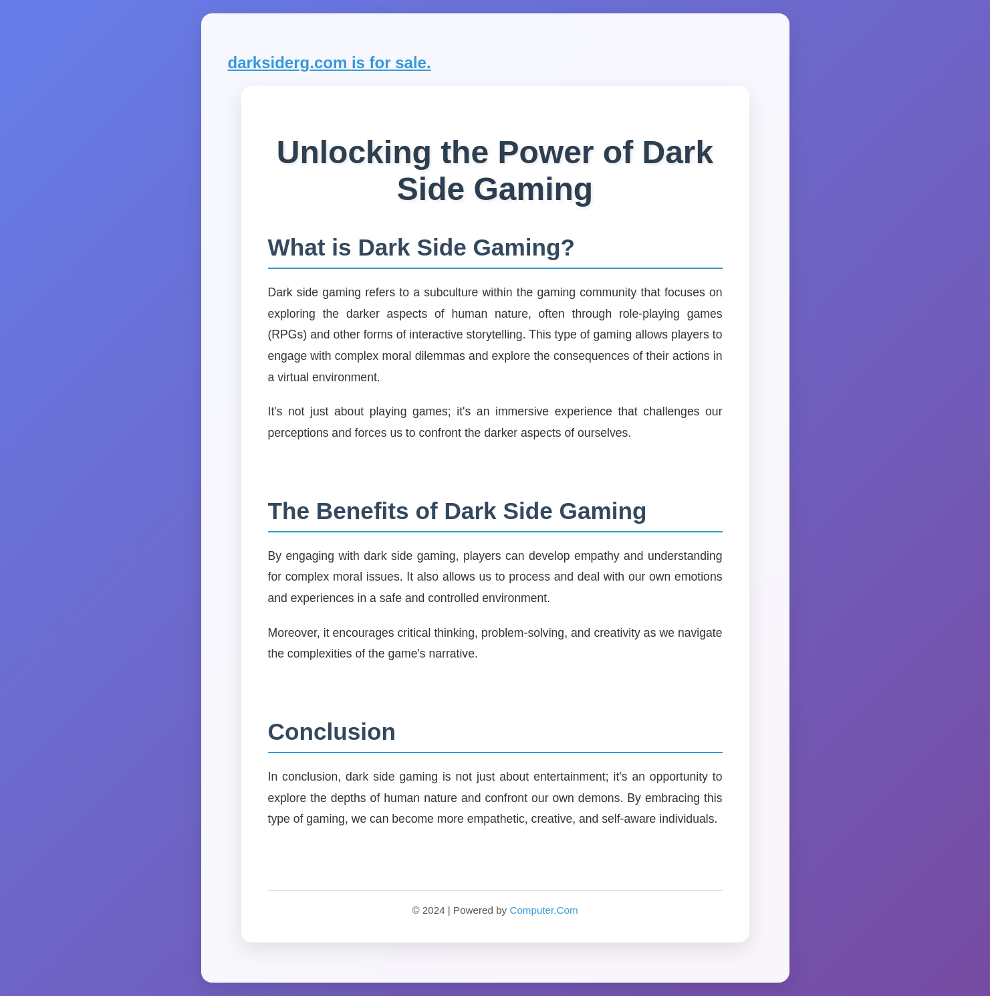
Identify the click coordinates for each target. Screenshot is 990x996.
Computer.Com (543, 910)
